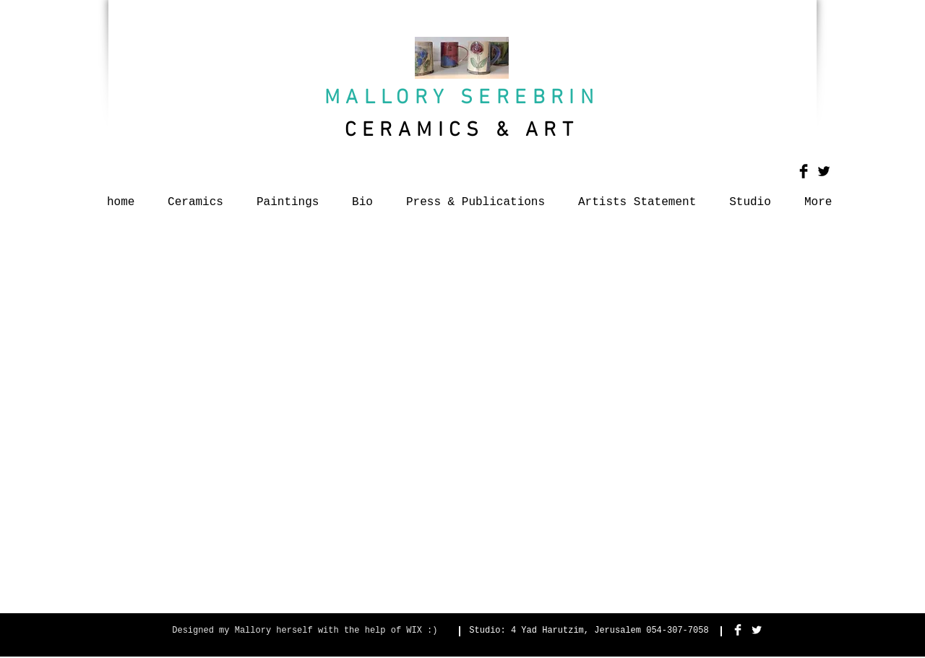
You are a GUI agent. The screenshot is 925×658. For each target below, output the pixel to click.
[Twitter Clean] (756, 630)
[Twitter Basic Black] (824, 171)
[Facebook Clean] (738, 630)
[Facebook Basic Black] (803, 171)
